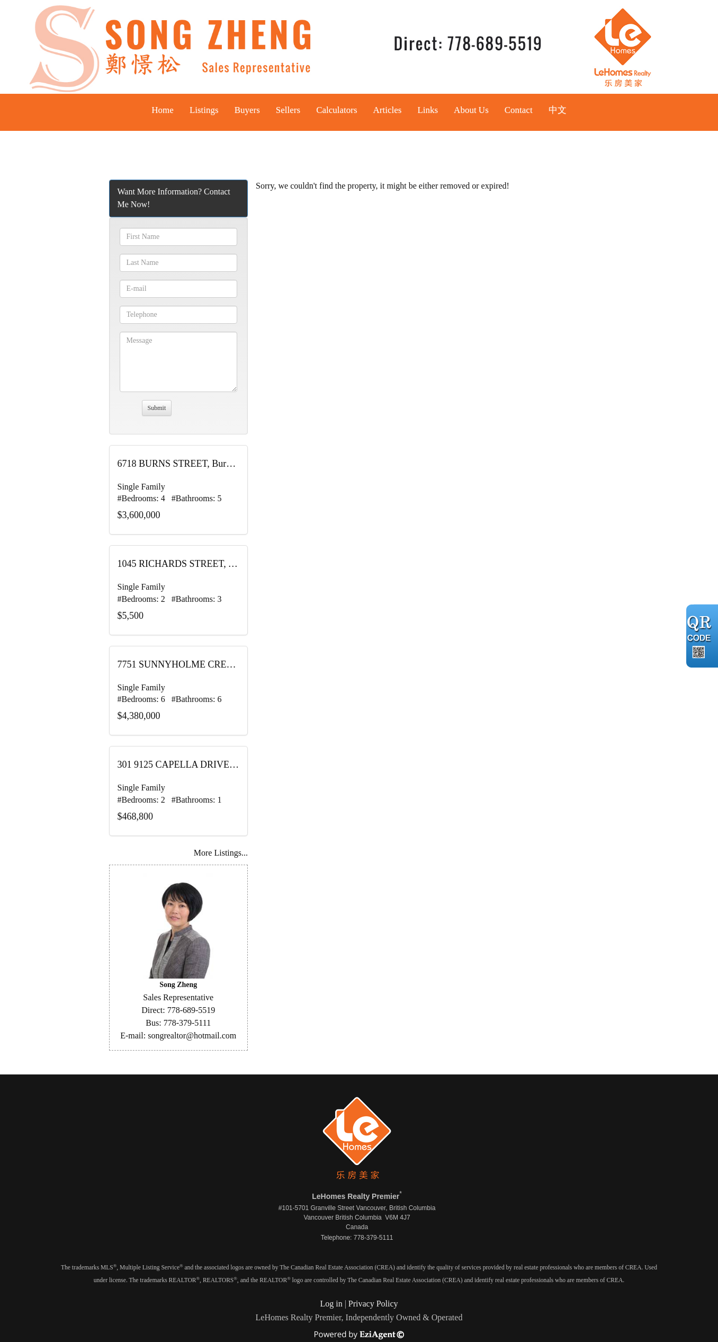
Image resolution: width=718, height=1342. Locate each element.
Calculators (336, 110)
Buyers (247, 110)
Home (162, 110)
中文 (558, 110)
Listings (204, 110)
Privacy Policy (373, 1303)
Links (427, 110)
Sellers (288, 110)
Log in (331, 1303)
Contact (519, 110)
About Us (471, 110)
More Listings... (221, 852)
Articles (387, 110)
